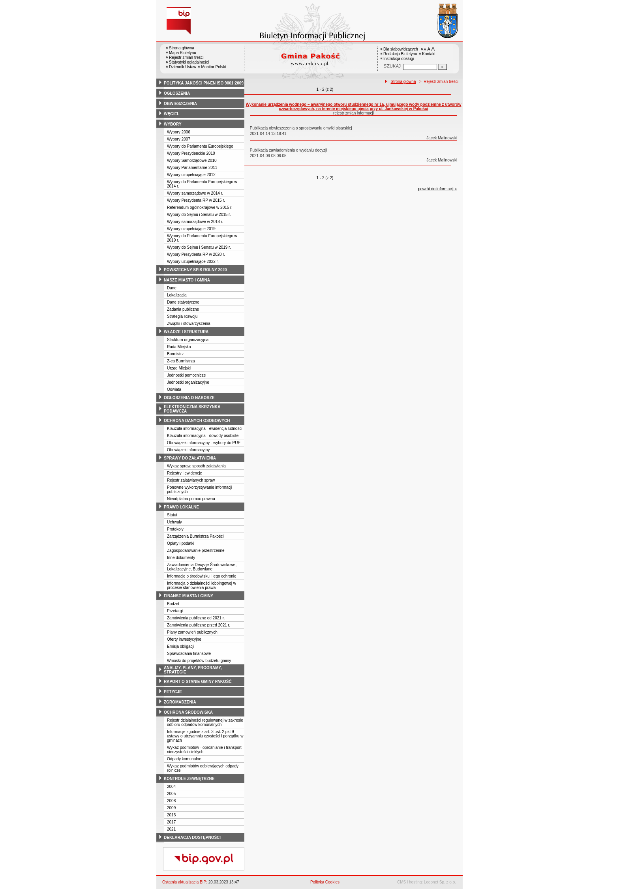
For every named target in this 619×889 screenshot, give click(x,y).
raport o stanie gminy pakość (198, 681)
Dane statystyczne (183, 302)
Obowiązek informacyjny (188, 450)
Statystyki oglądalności (189, 62)
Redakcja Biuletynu (400, 54)
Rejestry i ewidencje (184, 473)
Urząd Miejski (179, 368)
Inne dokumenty (181, 557)
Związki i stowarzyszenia (188, 323)
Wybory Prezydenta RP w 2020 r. (196, 254)
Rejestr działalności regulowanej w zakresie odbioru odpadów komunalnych (205, 722)
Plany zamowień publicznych (192, 632)
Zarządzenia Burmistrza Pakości (195, 536)
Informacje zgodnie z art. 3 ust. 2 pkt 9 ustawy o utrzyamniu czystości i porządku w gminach (205, 736)
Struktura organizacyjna (187, 340)
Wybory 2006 (178, 132)
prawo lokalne (181, 507)
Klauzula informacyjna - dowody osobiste (202, 435)
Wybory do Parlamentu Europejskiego (200, 146)
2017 (171, 822)
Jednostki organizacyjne (188, 382)
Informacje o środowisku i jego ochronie (201, 576)
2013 (171, 815)
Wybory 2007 (178, 139)
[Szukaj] (442, 67)
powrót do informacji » (437, 189)
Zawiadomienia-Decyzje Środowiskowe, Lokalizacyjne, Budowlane (201, 567)
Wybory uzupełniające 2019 (191, 229)
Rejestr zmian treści (186, 57)
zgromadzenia (180, 702)
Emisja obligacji (180, 646)
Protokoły (175, 529)
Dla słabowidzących (400, 49)
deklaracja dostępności (192, 837)
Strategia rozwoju (182, 316)
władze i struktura (186, 332)
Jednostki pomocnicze (186, 375)
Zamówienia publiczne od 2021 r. (196, 618)
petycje (173, 692)
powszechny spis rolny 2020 (195, 270)
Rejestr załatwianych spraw (191, 480)
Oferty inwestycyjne (184, 639)
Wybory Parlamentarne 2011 (192, 167)
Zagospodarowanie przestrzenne (196, 550)
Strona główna (181, 48)
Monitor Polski (213, 67)
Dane (171, 288)
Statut (172, 515)
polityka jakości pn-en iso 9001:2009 (204, 83)
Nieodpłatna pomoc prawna (191, 499)
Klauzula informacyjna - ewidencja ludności (204, 428)
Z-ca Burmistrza (181, 361)
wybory (173, 124)
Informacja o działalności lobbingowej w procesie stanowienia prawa (201, 585)
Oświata (174, 389)
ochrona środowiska (188, 712)
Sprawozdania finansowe (189, 653)
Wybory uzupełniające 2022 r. (193, 261)
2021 (171, 829)
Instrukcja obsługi (398, 58)
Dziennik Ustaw (182, 67)
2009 (171, 808)
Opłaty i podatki (180, 543)
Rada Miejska (179, 347)
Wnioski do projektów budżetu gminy (199, 660)
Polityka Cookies (325, 882)
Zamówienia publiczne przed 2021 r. (198, 625)
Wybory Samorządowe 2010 (192, 160)
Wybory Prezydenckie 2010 (191, 153)
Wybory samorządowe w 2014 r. (195, 193)
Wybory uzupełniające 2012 (191, 175)
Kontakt (428, 54)
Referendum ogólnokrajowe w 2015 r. (200, 207)
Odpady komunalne (184, 759)
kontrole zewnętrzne (189, 778)
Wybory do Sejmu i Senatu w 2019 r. (199, 247)
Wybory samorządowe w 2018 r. (195, 221)
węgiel (171, 114)
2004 (171, 786)
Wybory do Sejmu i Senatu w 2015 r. (199, 214)
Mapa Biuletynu (182, 53)
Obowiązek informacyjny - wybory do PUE (203, 443)
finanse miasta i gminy (188, 596)
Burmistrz (175, 354)
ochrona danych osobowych (197, 420)
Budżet (173, 604)
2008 (171, 801)
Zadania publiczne (183, 309)
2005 (171, 793)
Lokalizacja (176, 295)
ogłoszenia (177, 93)
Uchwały (174, 522)
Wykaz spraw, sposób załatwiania (196, 466)
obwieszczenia (180, 103)
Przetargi (175, 611)
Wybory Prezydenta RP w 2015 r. (196, 200)
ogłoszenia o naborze (189, 398)
